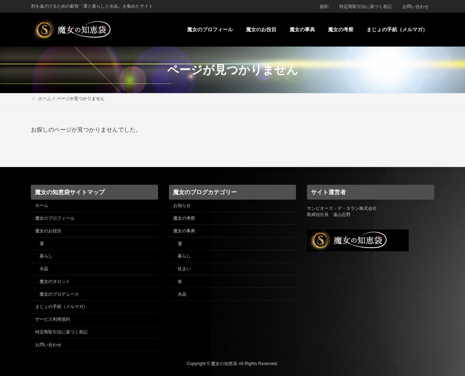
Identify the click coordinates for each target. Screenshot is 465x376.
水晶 (44, 268)
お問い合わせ (416, 6)
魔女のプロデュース (59, 293)
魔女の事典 (184, 230)
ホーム (41, 205)
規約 (324, 6)
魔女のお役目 (48, 230)
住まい (184, 268)
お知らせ (182, 205)
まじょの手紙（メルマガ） (61, 306)
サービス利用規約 (52, 319)
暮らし (46, 256)
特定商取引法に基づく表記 (365, 6)
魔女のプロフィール (54, 218)
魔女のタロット (55, 281)
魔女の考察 (184, 218)
